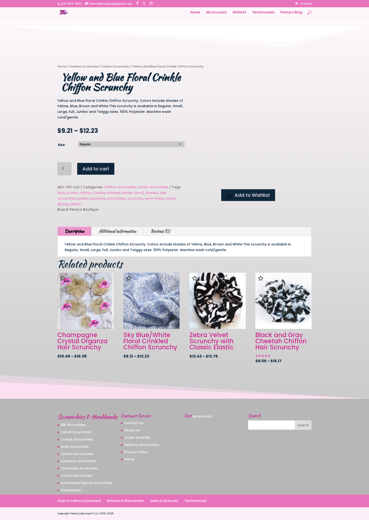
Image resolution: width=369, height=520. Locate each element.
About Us (132, 430)
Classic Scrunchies (77, 439)
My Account (216, 13)
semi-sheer (154, 198)
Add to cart (95, 168)
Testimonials (263, 13)
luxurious (97, 198)
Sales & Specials (164, 500)
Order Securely (137, 437)
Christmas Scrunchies (79, 468)
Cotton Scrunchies (76, 475)
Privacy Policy (135, 452)
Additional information (117, 231)
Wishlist (239, 13)
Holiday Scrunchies (84, 66)
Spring (62, 204)
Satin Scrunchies (75, 446)
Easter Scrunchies (115, 66)
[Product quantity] (64, 168)
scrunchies (116, 198)
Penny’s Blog (291, 13)
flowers (151, 192)
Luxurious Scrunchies (78, 461)
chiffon (85, 192)
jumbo (83, 198)
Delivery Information (141, 444)
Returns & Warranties (125, 500)
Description (74, 231)
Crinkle (99, 192)
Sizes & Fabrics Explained (79, 500)
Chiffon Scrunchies (120, 187)
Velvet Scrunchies (76, 432)
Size (61, 144)
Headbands (71, 490)
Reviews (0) (160, 231)
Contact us (134, 423)
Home (195, 13)
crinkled (113, 192)
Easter (127, 192)
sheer (171, 198)
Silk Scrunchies (73, 424)
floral (139, 192)
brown (72, 192)
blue (61, 192)
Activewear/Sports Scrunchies (86, 483)
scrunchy (135, 198)
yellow (75, 204)
